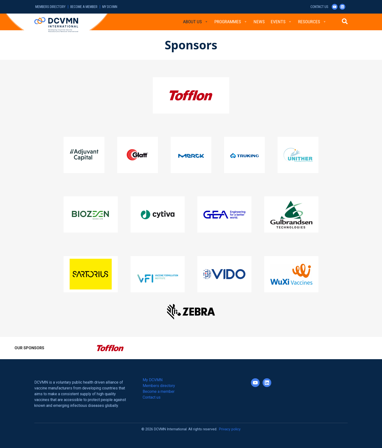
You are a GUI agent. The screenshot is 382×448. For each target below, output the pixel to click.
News (259, 21)
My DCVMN (109, 7)
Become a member (83, 7)
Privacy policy (230, 429)
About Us (195, 22)
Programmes (231, 22)
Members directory (50, 7)
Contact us (319, 7)
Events (281, 22)
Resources (312, 22)
